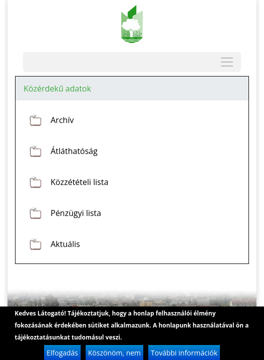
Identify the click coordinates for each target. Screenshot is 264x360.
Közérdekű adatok (57, 88)
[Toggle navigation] (227, 62)
